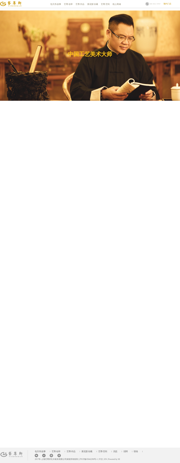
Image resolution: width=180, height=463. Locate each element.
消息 (115, 451)
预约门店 (167, 4)
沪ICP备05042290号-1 (88, 459)
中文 (101, 459)
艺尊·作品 (80, 4)
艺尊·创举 (68, 4)
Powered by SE (114, 459)
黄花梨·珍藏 (92, 4)
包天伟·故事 (55, 4)
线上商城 (117, 4)
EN (105, 459)
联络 (136, 451)
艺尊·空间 (105, 4)
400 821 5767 (155, 4)
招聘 (126, 451)
